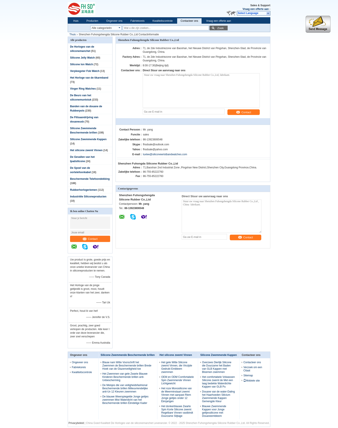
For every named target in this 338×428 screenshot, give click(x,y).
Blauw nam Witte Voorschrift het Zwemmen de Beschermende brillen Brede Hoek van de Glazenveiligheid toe (126, 365)
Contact (90, 238)
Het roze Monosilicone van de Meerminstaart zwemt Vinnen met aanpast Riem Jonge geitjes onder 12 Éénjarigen (176, 395)
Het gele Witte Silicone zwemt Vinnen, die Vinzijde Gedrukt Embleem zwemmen (176, 367)
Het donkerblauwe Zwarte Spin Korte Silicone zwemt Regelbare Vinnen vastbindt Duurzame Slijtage (177, 411)
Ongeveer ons (114, 20)
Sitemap (248, 375)
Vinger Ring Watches (83, 88)
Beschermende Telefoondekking (90, 178)
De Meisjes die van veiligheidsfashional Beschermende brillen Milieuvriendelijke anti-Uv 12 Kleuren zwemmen (125, 388)
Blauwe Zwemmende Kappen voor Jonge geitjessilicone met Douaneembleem (214, 411)
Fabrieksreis (137, 20)
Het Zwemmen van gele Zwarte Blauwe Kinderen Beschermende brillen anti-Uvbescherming (124, 377)
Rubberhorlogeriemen (83, 189)
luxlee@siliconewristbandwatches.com (165, 154)
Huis (75, 20)
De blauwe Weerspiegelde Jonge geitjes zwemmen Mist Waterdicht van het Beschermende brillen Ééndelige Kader (125, 400)
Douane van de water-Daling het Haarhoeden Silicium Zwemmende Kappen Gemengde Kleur (218, 396)
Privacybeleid (76, 423)
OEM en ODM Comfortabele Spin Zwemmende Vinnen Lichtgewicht (177, 380)
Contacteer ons (189, 20)
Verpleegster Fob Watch (84, 71)
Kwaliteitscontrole (162, 20)
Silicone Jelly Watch (82, 57)
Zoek (220, 28)
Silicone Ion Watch (81, 64)
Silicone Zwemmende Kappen (88, 139)
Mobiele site (251, 380)
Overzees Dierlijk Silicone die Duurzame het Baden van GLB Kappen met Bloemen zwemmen (216, 367)
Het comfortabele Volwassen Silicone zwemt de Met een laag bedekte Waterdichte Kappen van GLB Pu (218, 381)
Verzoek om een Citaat (252, 369)
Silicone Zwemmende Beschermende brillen (128, 355)
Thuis (72, 34)
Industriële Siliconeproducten (88, 196)
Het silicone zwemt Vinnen (86, 150)
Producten (92, 20)
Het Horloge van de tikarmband (89, 77)
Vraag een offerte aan (256, 9)
